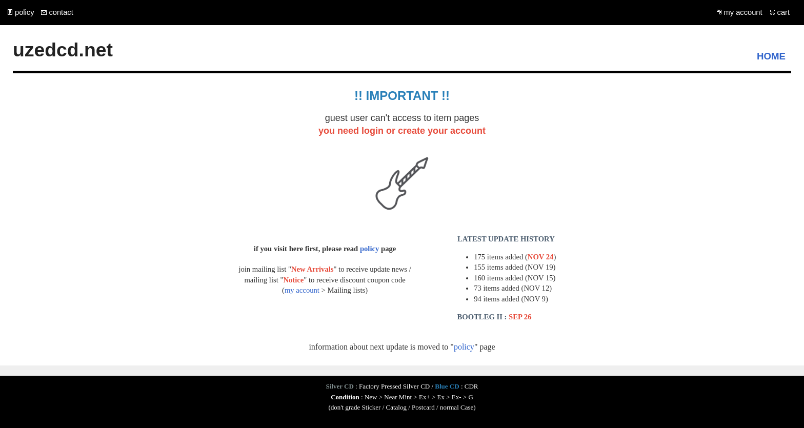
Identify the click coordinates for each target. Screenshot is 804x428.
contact (61, 12)
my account (743, 12)
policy (24, 12)
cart (783, 12)
